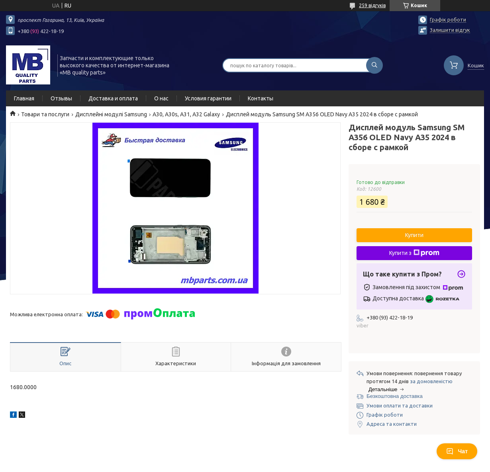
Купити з (414, 253)
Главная (24, 98)
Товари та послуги (45, 114)
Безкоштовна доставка (395, 396)
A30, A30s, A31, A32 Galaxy (186, 114)
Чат (457, 451)
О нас (161, 98)
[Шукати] (374, 65)
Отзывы (61, 98)
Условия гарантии (208, 98)
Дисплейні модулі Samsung (111, 114)
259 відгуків (372, 5)
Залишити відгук (450, 30)
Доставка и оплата (113, 98)
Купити (414, 235)
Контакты (260, 98)
